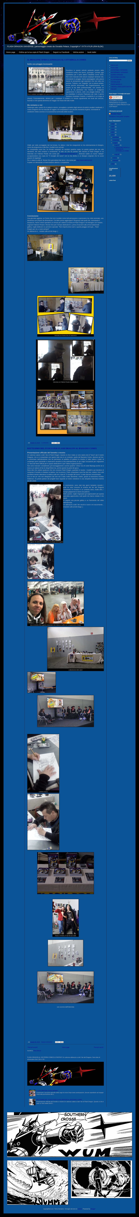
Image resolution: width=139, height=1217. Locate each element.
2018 (113, 164)
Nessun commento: (47, 1042)
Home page (10, 52)
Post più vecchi (98, 1047)
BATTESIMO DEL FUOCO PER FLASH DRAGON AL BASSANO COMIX (62, 448)
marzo (115, 158)
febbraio (115, 160)
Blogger (93, 1209)
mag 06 (117, 154)
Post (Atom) (37, 1050)
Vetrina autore (78, 52)
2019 (113, 135)
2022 (113, 129)
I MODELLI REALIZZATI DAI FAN (121, 86)
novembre (116, 140)
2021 (113, 132)
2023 (113, 127)
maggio (115, 143)
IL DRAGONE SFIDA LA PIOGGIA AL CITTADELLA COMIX (56, 60)
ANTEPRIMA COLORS (118, 77)
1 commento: (45, 443)
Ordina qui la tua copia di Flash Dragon (34, 52)
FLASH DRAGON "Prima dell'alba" (47, 1090)
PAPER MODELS (116, 84)
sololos (80, 1209)
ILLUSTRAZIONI (116, 79)
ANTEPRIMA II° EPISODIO (119, 72)
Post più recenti (32, 1047)
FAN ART (114, 89)
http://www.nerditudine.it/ (68, 154)
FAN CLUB (114, 65)
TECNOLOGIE (115, 82)
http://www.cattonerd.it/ (84, 160)
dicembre (116, 137)
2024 (113, 124)
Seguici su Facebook (61, 52)
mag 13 (117, 145)
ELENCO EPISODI (117, 75)
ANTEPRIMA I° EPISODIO (119, 70)
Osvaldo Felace (116, 114)
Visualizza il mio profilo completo (119, 116)
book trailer (91, 52)
